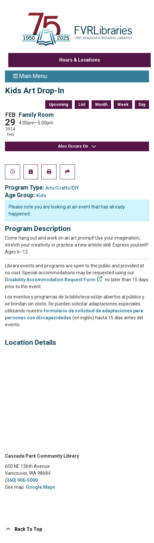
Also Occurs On (77, 146)
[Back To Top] (77, 529)
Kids (41, 195)
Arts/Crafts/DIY (62, 188)
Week (123, 104)
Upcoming (58, 104)
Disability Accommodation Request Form (50, 279)
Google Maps (40, 487)
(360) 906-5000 (21, 480)
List (81, 104)
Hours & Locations (79, 60)
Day (141, 104)
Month (101, 104)
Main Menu (30, 75)
